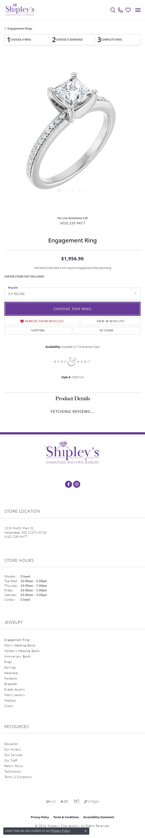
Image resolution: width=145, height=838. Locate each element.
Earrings (10, 667)
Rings (8, 662)
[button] (112, 10)
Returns (107, 330)
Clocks (9, 706)
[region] (72, 134)
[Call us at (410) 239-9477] (16, 536)
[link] (120, 10)
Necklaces (11, 673)
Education (11, 744)
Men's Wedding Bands (20, 645)
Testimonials (13, 771)
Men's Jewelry (14, 695)
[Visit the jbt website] (64, 801)
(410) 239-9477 (72, 223)
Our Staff (10, 760)
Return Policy (13, 766)
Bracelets (10, 684)
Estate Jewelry (14, 689)
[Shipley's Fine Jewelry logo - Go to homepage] (19, 10)
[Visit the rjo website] (76, 801)
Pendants (10, 678)
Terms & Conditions (18, 777)
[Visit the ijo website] (51, 801)
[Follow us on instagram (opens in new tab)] (76, 484)
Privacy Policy (40, 817)
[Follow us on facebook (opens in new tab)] (68, 484)
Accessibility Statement (98, 817)
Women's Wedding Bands (22, 651)
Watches (10, 700)
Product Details (72, 398)
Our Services (13, 755)
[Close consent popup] (85, 831)
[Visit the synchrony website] (91, 801)
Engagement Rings (19, 28)
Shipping (38, 330)
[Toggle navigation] (138, 10)
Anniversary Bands (17, 656)
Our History (12, 749)
